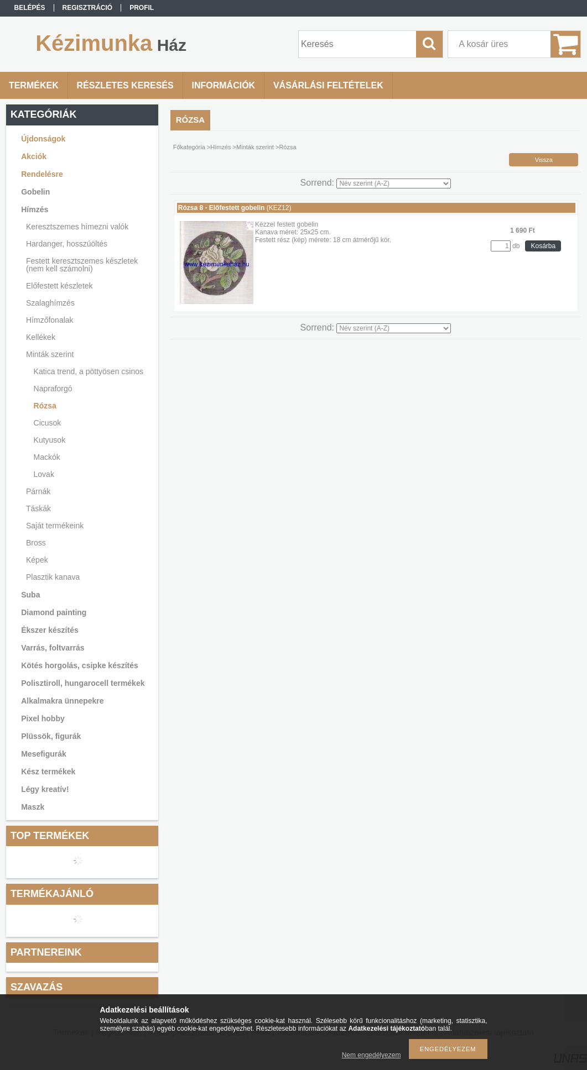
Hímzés (34, 209)
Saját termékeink (55, 525)
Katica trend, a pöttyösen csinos (88, 371)
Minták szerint (50, 354)
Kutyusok (50, 440)
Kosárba (543, 246)
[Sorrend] (393, 183)
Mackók (47, 457)
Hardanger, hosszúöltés (66, 243)
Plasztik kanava (53, 577)
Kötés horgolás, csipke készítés (79, 665)
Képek (37, 559)
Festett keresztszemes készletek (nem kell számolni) (82, 264)
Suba (30, 594)
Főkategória (189, 147)
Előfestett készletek (59, 285)
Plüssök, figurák (51, 736)
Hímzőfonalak (50, 320)
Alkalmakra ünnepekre (62, 700)
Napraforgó (53, 388)
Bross (36, 542)
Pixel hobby (43, 718)
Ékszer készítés (50, 630)
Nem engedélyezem (371, 1055)
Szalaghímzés (50, 302)
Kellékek (40, 337)
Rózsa (45, 405)
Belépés (29, 8)
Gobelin (35, 191)
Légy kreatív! (45, 789)
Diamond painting (53, 612)
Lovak (44, 474)
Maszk (32, 806)
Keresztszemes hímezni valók (77, 226)
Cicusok (47, 422)
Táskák (38, 508)
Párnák (38, 491)
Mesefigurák (43, 753)
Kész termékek (48, 771)
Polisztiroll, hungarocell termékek (82, 683)
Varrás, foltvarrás (52, 647)
